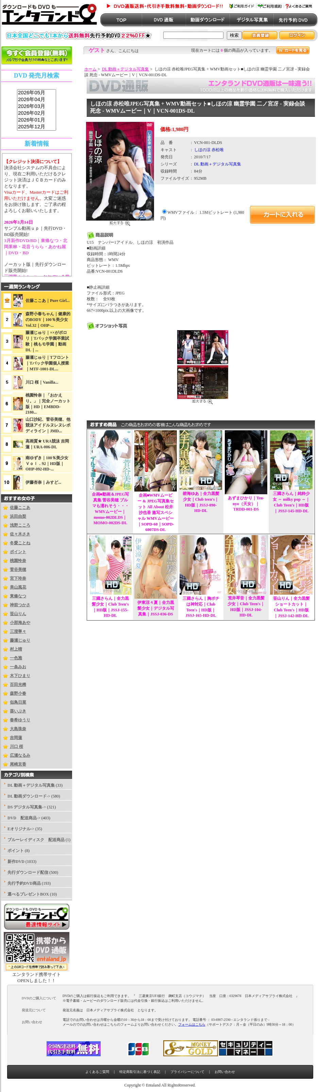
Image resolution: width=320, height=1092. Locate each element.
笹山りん (18, 613)
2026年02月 (36, 113)
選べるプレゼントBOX (28, 894)
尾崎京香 (18, 764)
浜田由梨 (18, 516)
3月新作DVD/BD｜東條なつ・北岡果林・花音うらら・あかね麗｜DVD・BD (35, 246)
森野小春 (18, 693)
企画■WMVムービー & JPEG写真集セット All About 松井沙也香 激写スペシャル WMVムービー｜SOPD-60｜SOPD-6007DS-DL (155, 512)
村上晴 (16, 649)
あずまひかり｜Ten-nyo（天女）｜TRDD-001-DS (246, 504)
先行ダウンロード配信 (27, 872)
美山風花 (18, 587)
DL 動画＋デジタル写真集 (125, 69)
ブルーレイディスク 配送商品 (36, 839)
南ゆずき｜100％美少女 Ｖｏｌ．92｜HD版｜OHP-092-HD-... (49, 463)
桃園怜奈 (18, 560)
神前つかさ (20, 605)
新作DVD (15, 861)
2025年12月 (36, 127)
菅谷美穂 (18, 569)
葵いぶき (18, 711)
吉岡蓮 (16, 737)
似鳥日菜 (18, 702)
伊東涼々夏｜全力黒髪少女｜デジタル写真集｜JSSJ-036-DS (155, 608)
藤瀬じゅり (20, 640)
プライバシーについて (187, 1072)
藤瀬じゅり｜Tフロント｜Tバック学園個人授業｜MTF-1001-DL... (47, 363)
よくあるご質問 (97, 1072)
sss (36, 110)
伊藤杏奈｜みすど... (43, 482)
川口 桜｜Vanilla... (42, 382)
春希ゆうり (20, 720)
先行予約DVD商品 (24, 883)
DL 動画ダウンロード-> (28, 796)
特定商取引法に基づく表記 (139, 1072)
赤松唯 (218, 149)
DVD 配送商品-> (23, 818)
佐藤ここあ (20, 507)
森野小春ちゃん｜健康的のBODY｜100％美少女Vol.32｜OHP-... (48, 319)
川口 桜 (16, 746)
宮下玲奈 (18, 578)
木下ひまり (20, 675)
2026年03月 (36, 106)
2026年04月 (36, 99)
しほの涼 (202, 149)
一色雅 (16, 658)
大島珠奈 (18, 728)
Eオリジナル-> (20, 828)
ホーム (90, 69)
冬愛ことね (20, 543)
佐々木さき (20, 534)
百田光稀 (18, 684)
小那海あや (20, 622)
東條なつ (18, 596)
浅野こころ (20, 525)
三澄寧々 (18, 631)
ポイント (18, 551)
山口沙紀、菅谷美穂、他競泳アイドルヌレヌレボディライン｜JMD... (48, 425)
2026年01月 (36, 120)
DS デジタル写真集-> (26, 807)
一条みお (18, 666)
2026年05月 (36, 93)
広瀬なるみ (20, 755)
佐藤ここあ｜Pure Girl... (48, 300)
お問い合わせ (225, 1072)
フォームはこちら (191, 1024)
